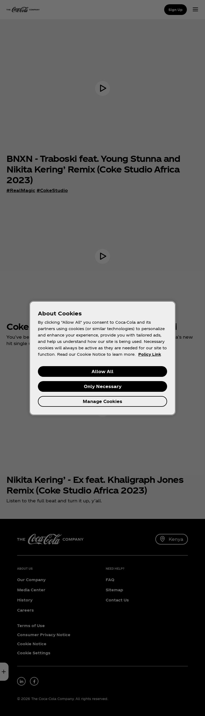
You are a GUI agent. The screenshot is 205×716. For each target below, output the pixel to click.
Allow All (102, 371)
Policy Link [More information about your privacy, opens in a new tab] (149, 354)
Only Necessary (102, 386)
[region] (102, 358)
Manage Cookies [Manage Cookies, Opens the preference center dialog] (102, 401)
